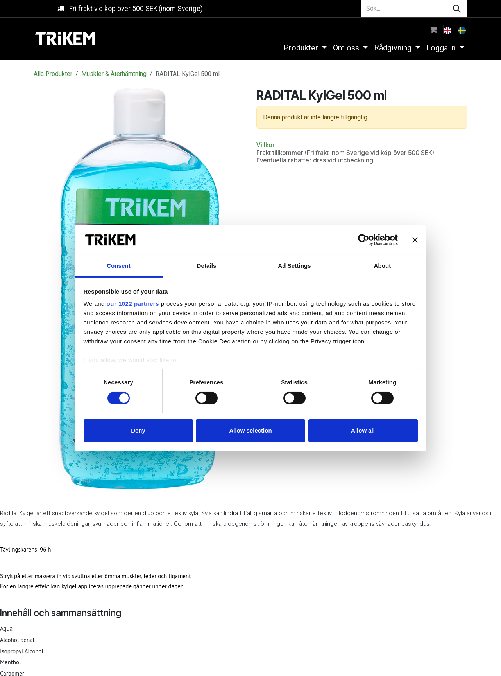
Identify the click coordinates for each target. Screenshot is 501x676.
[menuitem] (448, 30)
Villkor (265, 145)
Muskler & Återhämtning (114, 74)
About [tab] (382, 265)
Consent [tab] (119, 265)
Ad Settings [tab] (294, 265)
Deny (138, 430)
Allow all (363, 430)
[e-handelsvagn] (433, 30)
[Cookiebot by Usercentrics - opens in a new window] (363, 240)
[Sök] (456, 8)
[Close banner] (415, 240)
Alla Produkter (53, 74)
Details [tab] (207, 265)
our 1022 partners (133, 303)
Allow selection (250, 430)
